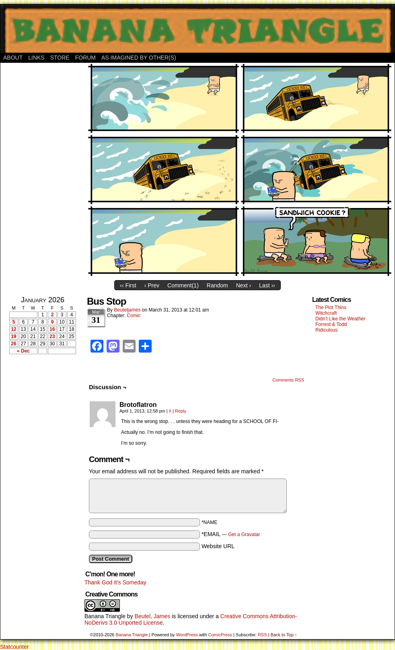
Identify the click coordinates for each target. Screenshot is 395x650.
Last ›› (267, 285)
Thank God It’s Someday (115, 582)
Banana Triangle (104, 616)
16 (52, 329)
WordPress (187, 634)
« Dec (23, 351)
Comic (133, 315)
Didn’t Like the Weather (340, 319)
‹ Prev (151, 285)
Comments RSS (288, 380)
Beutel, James (153, 616)
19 (13, 336)
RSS (262, 634)
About (13, 57)
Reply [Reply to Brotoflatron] (180, 411)
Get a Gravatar (244, 534)
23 (52, 336)
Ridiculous (326, 330)
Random (217, 285)
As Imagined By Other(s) (138, 57)
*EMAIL (231, 534)
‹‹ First (128, 285)
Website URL (218, 546)
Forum (85, 57)
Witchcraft (326, 313)
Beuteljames (127, 310)
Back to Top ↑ (283, 634)
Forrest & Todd (331, 324)
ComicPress (220, 634)
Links (36, 57)
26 (13, 344)
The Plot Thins (330, 307)
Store (60, 57)
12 (13, 329)
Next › (243, 285)
